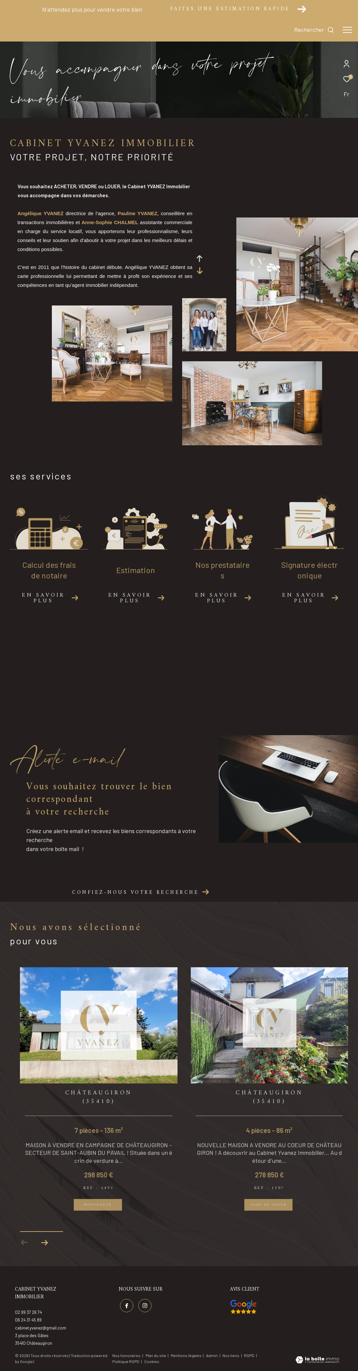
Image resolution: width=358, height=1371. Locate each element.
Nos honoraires (126, 1355)
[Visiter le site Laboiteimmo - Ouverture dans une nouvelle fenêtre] (317, 1360)
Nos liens (231, 1355)
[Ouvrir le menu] (347, 30)
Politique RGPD (125, 1361)
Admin (212, 1355)
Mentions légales (186, 1355)
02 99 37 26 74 (28, 1312)
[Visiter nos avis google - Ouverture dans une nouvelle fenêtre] (243, 1307)
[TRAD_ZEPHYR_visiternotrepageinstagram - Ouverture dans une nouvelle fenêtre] (145, 1305)
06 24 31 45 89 (28, 1320)
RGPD (249, 1355)
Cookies (151, 1361)
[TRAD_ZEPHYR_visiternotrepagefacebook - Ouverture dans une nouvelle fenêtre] (126, 1305)
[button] (44, 1242)
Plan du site (156, 1355)
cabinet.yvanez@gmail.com (40, 1327)
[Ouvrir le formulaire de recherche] (314, 30)
